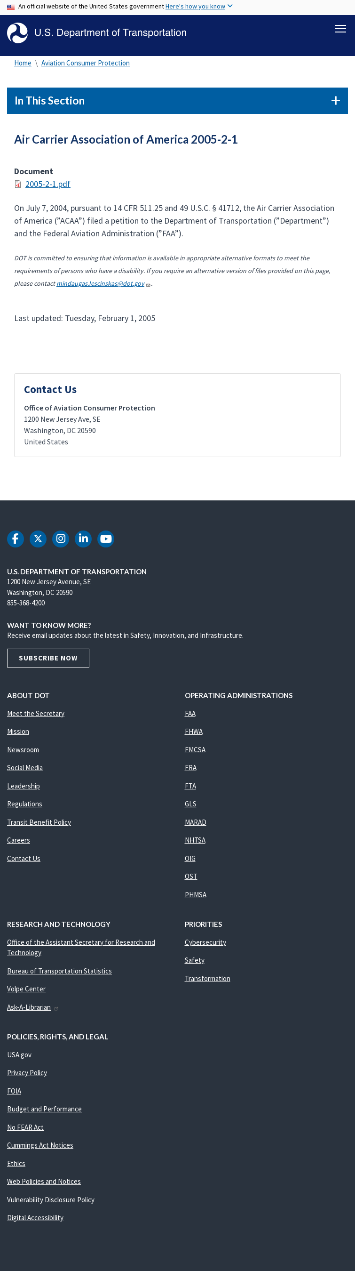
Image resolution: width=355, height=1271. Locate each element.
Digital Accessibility (35, 1220)
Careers (18, 842)
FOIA (14, 1093)
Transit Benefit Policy (39, 824)
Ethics (16, 1165)
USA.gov (19, 1057)
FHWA (194, 734)
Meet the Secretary (35, 715)
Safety (195, 962)
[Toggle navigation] (340, 29)
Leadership (23, 788)
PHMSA (195, 897)
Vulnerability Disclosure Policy (51, 1202)
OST (191, 879)
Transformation (207, 980)
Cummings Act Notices (40, 1147)
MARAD (195, 824)
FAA (190, 715)
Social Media (25, 770)
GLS (191, 806)
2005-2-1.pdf (48, 186)
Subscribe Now (48, 660)
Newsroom (23, 752)
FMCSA (195, 752)
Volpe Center (26, 991)
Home (23, 65)
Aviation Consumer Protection (85, 65)
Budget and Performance (44, 1111)
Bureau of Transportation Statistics (59, 973)
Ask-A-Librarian (33, 1009)
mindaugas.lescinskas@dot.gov (103, 286)
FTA (190, 788)
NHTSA (195, 842)
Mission (18, 734)
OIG (190, 860)
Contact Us (23, 860)
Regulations (24, 806)
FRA (191, 770)
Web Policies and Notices (44, 1184)
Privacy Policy (27, 1075)
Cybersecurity (205, 944)
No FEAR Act (25, 1129)
